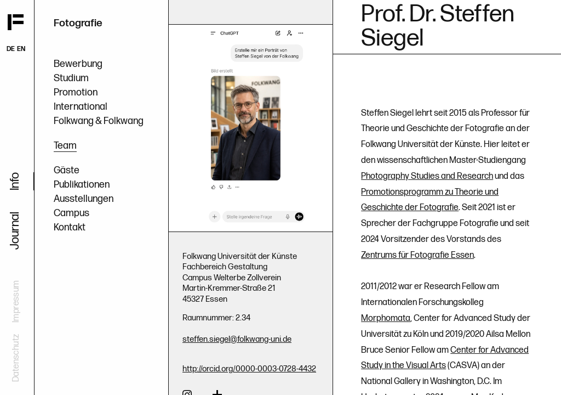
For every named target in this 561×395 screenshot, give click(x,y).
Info (15, 181)
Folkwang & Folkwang (99, 121)
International (80, 106)
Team (65, 145)
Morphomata (385, 318)
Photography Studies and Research (427, 176)
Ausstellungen (83, 199)
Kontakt (69, 227)
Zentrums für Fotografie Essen (417, 255)
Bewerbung (78, 64)
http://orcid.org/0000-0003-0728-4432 (249, 369)
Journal (15, 231)
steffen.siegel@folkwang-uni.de (236, 339)
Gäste (66, 170)
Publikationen (82, 184)
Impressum (16, 301)
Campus (71, 213)
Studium (71, 78)
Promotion (76, 92)
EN (21, 49)
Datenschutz (16, 358)
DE (11, 49)
